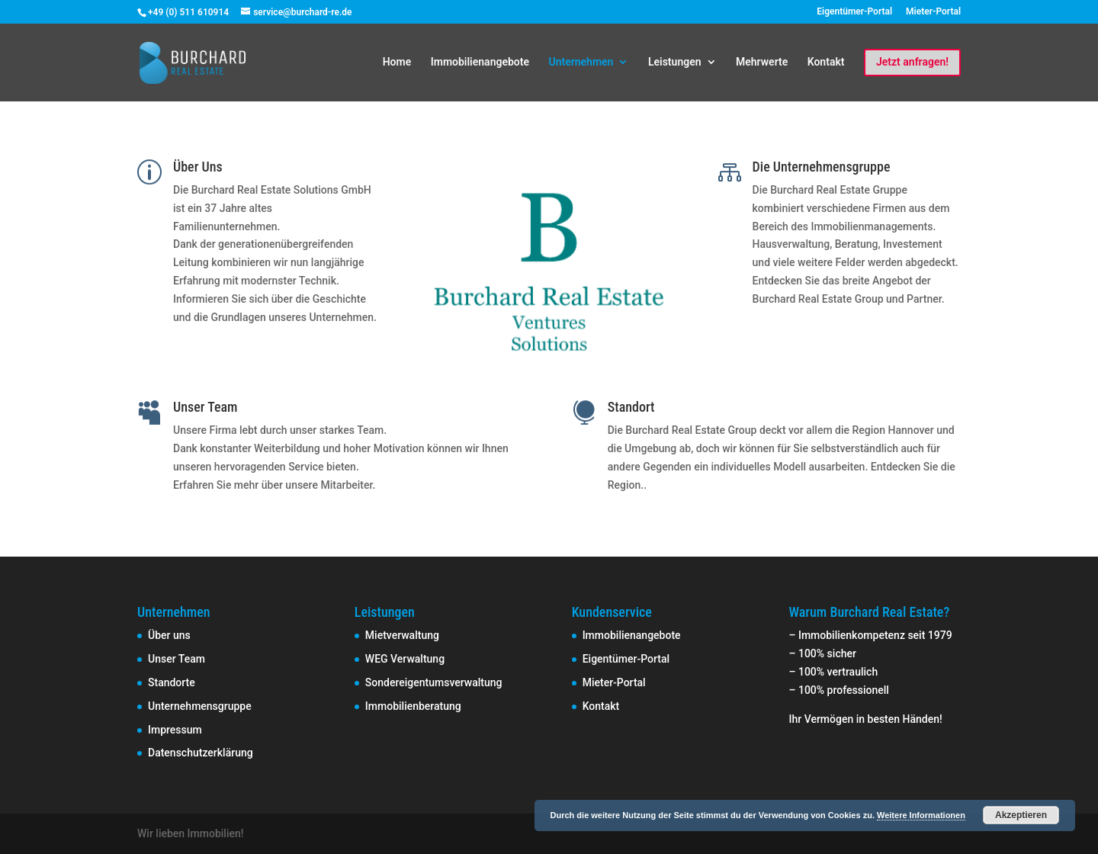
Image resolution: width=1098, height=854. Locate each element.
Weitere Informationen (921, 815)
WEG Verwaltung (405, 659)
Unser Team (205, 407)
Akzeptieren (1021, 815)
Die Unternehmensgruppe (822, 167)
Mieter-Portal (933, 12)
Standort (631, 407)
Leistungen (675, 62)
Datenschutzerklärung (200, 752)
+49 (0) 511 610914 (188, 12)
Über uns (169, 635)
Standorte (171, 682)
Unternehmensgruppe (200, 706)
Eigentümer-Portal (854, 12)
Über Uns (198, 167)
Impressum (175, 730)
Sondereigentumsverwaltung (433, 682)
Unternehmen (580, 62)
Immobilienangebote (480, 62)
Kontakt (826, 62)
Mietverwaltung (402, 635)
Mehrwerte (762, 62)
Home (397, 62)
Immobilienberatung (413, 706)
